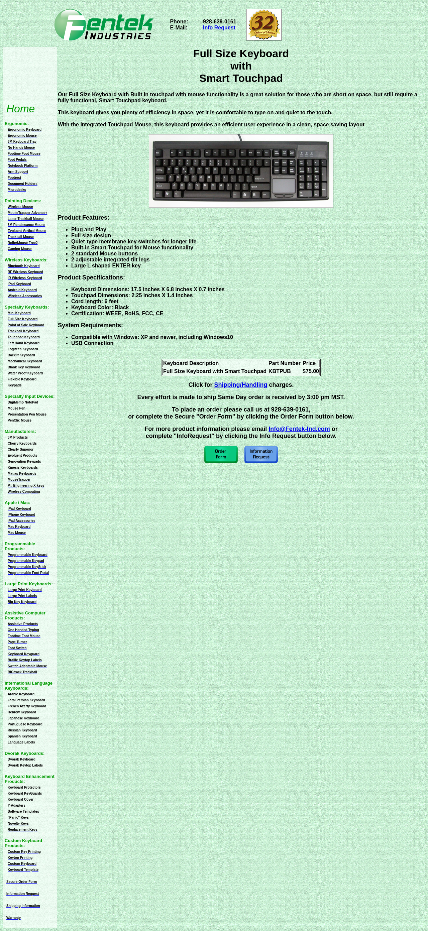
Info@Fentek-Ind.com (299, 429)
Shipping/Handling (241, 384)
